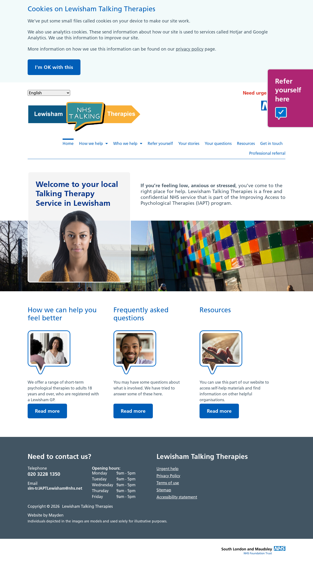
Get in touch (271, 143)
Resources (246, 143)
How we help (93, 143)
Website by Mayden (46, 515)
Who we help (127, 143)
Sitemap (163, 489)
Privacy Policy (168, 475)
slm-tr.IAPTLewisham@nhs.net (55, 488)
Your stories (188, 143)
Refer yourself (160, 143)
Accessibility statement (176, 497)
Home (68, 143)
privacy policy (189, 49)
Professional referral (267, 153)
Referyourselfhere (288, 90)
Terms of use (167, 482)
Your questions (218, 143)
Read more (47, 411)
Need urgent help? (264, 93)
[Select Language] (49, 93)
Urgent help (167, 468)
